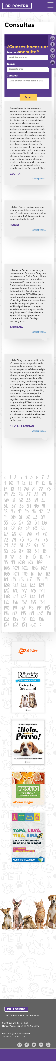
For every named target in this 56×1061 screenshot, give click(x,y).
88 (29, 551)
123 (32, 586)
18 (12, 489)
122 (24, 586)
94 (26, 557)
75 (21, 540)
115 (13, 580)
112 (40, 574)
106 (35, 568)
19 (19, 489)
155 (32, 620)
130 (7, 597)
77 (37, 540)
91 (5, 557)
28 (36, 495)
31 (13, 501)
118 (37, 580)
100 (21, 563)
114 (6, 580)
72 (44, 534)
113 (48, 574)
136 (15, 603)
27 (28, 495)
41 (43, 506)
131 (15, 597)
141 (15, 608)
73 (6, 540)
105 (25, 568)
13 (30, 484)
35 (43, 501)
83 (36, 546)
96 (41, 557)
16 (50, 484)
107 (44, 568)
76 (29, 540)
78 (45, 540)
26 (21, 495)
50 (13, 518)
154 (24, 620)
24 (6, 495)
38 (21, 506)
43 (13, 512)
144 (39, 608)
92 (12, 557)
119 (45, 580)
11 (17, 484)
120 (7, 586)
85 (6, 551)
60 (44, 523)
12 (24, 484)
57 (21, 523)
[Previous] (5, 478)
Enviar (28, 97)
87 (21, 551)
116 (21, 580)
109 (16, 574)
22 (41, 489)
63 (20, 529)
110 (24, 574)
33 (28, 501)
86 (13, 551)
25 (13, 495)
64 (28, 529)
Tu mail (11, 64)
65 (35, 529)
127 (24, 591)
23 (49, 489)
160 (33, 625)
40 (36, 506)
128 (33, 591)
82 (28, 546)
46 (34, 512)
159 (24, 625)
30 (6, 501)
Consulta (12, 76)
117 (29, 580)
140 (6, 608)
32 (21, 501)
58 (29, 523)
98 (6, 563)
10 (11, 484)
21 (34, 489)
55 (6, 523)
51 (20, 518)
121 (15, 586)
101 (30, 563)
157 (7, 625)
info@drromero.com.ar (19, 1033)
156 (41, 620)
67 (6, 534)
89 (37, 551)
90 (44, 551)
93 (20, 557)
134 (41, 597)
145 (47, 608)
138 (33, 603)
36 (6, 506)
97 (48, 557)
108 (7, 574)
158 (15, 625)
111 (32, 574)
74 (14, 540)
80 (13, 546)
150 (40, 614)
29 (44, 495)
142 (22, 608)
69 (21, 534)
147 (14, 614)
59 (37, 523)
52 (28, 518)
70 (29, 534)
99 (13, 563)
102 (40, 563)
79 (6, 546)
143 (31, 608)
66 (43, 529)
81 (21, 546)
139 (42, 603)
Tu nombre (13, 52)
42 (6, 512)
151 (49, 614)
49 (5, 518)
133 (32, 597)
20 (26, 489)
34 (36, 501)
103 (7, 568)
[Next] (40, 625)
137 (24, 603)
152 (6, 620)
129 (42, 591)
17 (5, 489)
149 (31, 614)
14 (37, 484)
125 (6, 591)
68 (14, 534)
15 (43, 484)
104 (16, 568)
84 (43, 546)
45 (27, 512)
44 (20, 512)
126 (15, 591)
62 (13, 529)
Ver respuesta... (39, 178)
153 (15, 620)
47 (41, 512)
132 (24, 597)
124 (41, 586)
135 (6, 603)
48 (48, 512)
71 (37, 534)
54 (43, 518)
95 (34, 557)
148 (23, 614)
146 (6, 614)
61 (5, 529)
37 (13, 506)
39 (29, 506)
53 (35, 518)
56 (13, 523)
